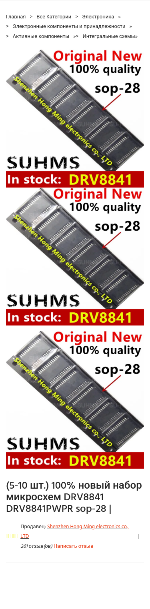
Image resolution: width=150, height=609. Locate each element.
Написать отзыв (73, 546)
